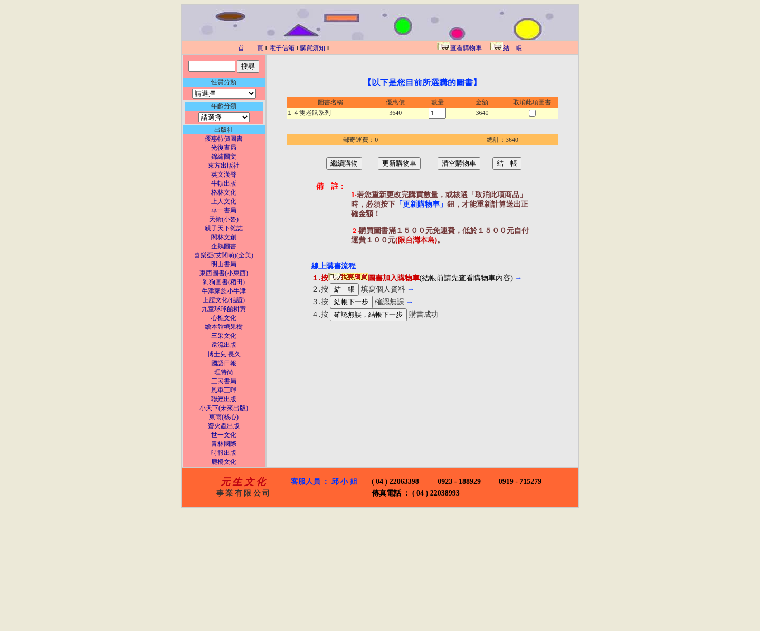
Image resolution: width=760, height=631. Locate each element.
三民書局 (223, 381)
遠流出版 (223, 344)
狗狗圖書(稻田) (224, 282)
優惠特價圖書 (224, 138)
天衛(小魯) (224, 219)
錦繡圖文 (223, 156)
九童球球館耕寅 (224, 309)
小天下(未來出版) (224, 408)
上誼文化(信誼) (224, 300)
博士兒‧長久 (224, 354)
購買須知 (312, 48)
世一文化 (223, 435)
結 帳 (505, 48)
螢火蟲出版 (224, 426)
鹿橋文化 (223, 461)
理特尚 (223, 372)
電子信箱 (281, 48)
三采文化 (223, 335)
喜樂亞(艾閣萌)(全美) (223, 255)
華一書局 (223, 210)
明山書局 (223, 264)
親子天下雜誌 (224, 228)
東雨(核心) (224, 417)
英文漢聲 (223, 174)
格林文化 (223, 192)
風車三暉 (223, 390)
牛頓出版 (223, 183)
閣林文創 (223, 237)
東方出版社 (224, 165)
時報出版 (223, 453)
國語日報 (223, 363)
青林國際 (223, 444)
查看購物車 (459, 48)
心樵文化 (223, 318)
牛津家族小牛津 (224, 291)
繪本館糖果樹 (224, 327)
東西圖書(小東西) (224, 273)
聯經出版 (223, 399)
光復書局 (223, 147)
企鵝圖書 (223, 246)
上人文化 (223, 201)
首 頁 (250, 48)
